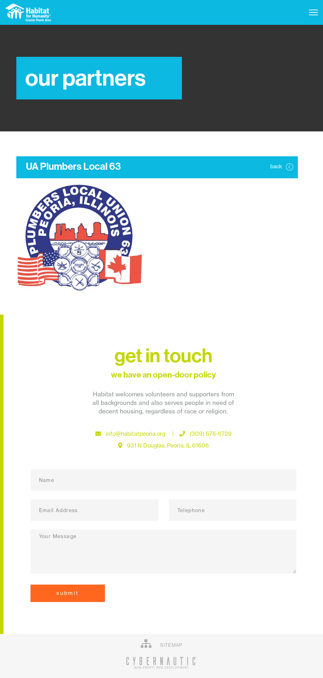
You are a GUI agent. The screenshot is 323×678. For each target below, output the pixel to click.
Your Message (58, 536)
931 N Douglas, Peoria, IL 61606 (163, 445)
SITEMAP (161, 643)
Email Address (58, 510)
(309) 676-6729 (205, 433)
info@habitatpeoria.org (137, 433)
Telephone (191, 510)
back (281, 166)
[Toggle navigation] (313, 12)
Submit (67, 593)
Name (47, 480)
